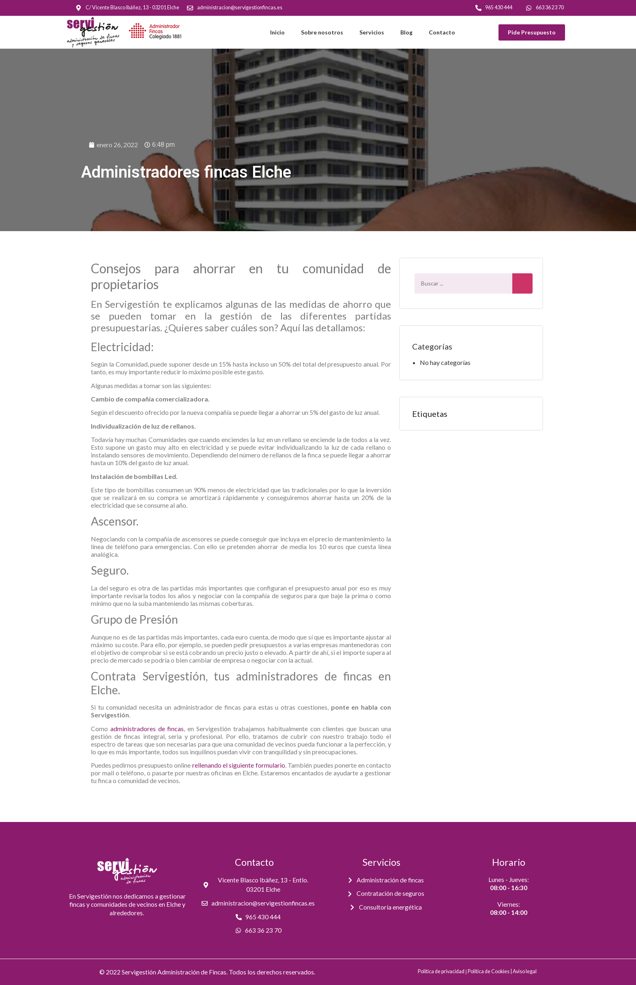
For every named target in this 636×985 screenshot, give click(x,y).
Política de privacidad (441, 971)
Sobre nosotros (322, 32)
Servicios (371, 32)
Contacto (442, 32)
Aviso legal (525, 971)
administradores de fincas (147, 728)
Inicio (277, 32)
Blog (406, 32)
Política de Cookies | (490, 971)
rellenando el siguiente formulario (238, 765)
